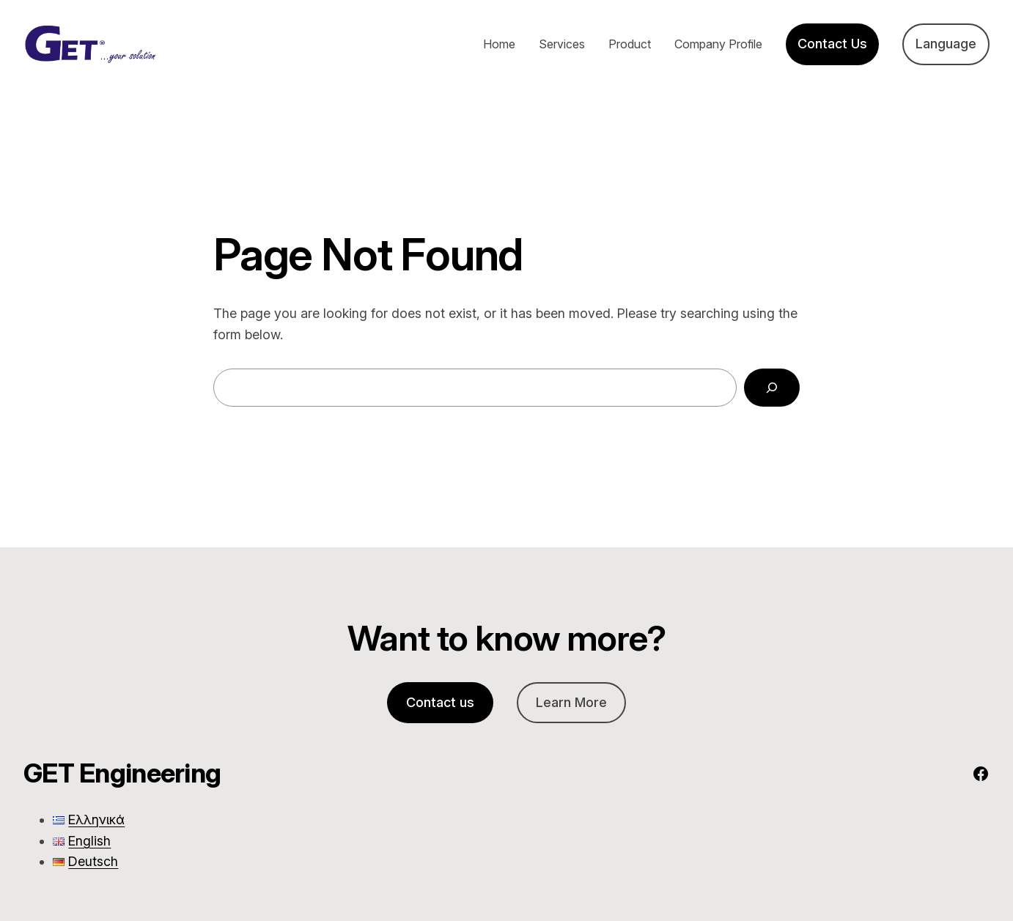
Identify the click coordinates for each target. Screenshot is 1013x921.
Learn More (571, 702)
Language (946, 43)
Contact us (440, 702)
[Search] (772, 388)
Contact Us (832, 43)
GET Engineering (122, 773)
